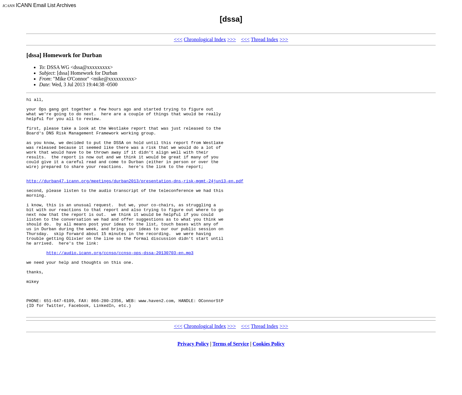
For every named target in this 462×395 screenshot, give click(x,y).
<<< (178, 39)
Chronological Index (205, 39)
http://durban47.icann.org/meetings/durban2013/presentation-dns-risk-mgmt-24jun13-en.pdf (134, 198)
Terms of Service (230, 387)
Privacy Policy (193, 387)
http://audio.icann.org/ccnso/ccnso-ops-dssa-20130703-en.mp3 (119, 284)
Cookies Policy (269, 387)
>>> (231, 39)
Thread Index (264, 39)
